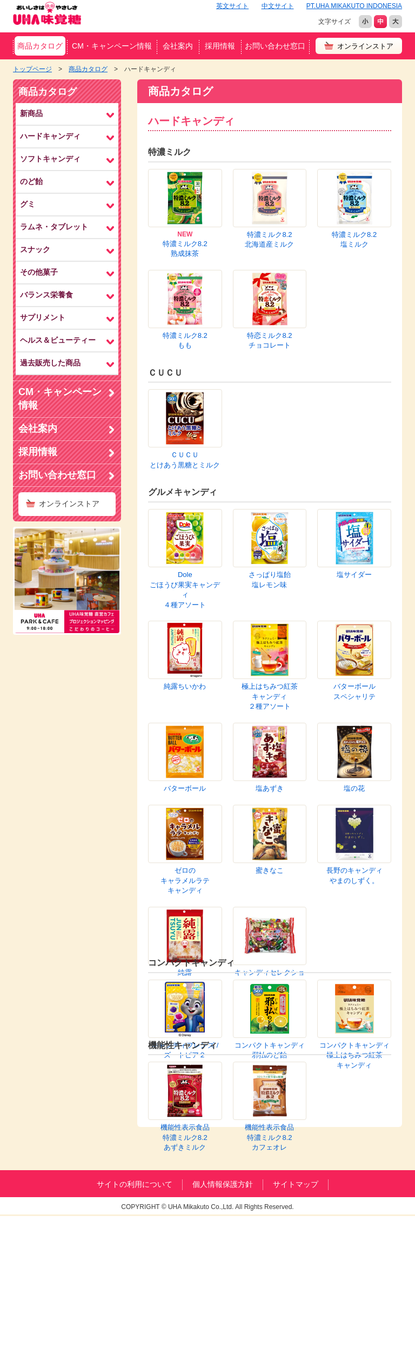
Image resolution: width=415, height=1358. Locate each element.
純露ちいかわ (354, 423)
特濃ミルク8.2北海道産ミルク (269, 192)
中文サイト (278, 6)
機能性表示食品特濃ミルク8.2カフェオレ (269, 771)
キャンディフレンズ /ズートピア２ (184, 684)
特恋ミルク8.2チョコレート (354, 237)
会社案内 (178, 46)
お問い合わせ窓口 (275, 46)
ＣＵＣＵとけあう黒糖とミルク (185, 321)
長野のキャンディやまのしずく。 (354, 567)
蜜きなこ (354, 527)
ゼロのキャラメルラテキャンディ (269, 537)
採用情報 (220, 46)
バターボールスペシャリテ (270, 463)
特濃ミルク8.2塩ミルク (354, 192)
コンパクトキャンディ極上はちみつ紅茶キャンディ (354, 689)
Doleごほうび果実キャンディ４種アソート (185, 403)
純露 (185, 606)
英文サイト (232, 6)
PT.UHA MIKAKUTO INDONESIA (354, 6)
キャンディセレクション (270, 611)
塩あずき (354, 492)
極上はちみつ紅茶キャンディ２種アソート (185, 468)
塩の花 (185, 527)
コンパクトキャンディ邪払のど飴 (270, 684)
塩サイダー (354, 388)
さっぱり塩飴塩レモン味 (270, 393)
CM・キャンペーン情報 (112, 46)
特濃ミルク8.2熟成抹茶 (185, 249)
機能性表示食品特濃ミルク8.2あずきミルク (185, 771)
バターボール (354, 458)
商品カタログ (40, 46)
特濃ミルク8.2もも (269, 237)
